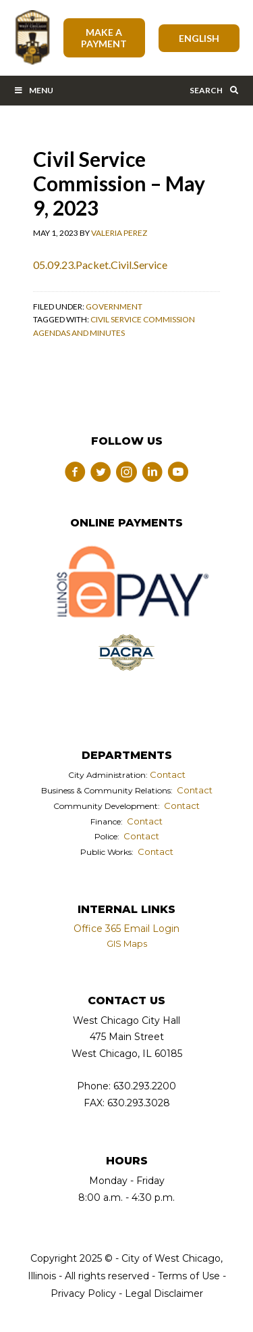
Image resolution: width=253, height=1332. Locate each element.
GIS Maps (127, 943)
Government (114, 306)
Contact (168, 774)
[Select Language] (199, 38)
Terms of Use (187, 1276)
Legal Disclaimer (164, 1293)
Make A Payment (104, 37)
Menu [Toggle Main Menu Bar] (33, 90)
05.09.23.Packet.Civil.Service (100, 264)
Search (215, 90)
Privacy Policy (83, 1293)
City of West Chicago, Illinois (31, 38)
